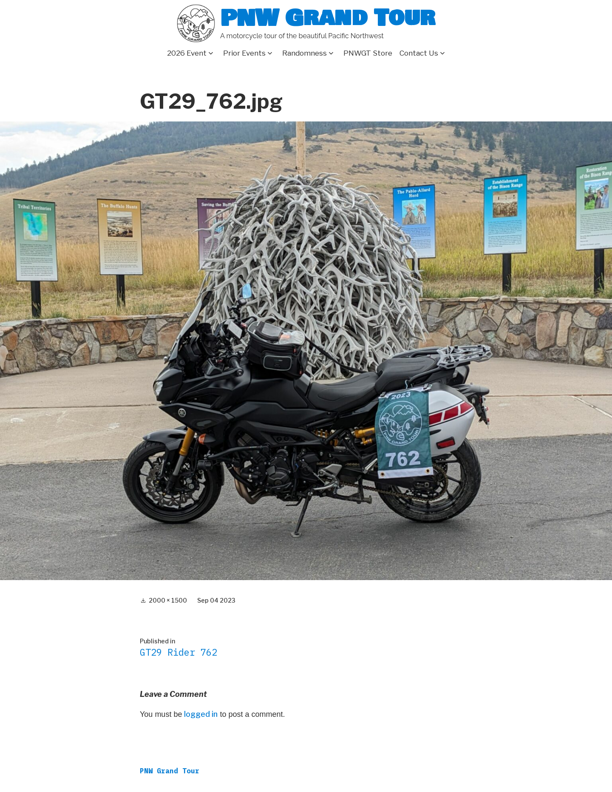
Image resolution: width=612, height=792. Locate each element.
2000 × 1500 (168, 600)
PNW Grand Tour (327, 18)
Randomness (304, 53)
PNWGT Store (367, 53)
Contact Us (419, 53)
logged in (201, 714)
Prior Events (244, 53)
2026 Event (187, 53)
